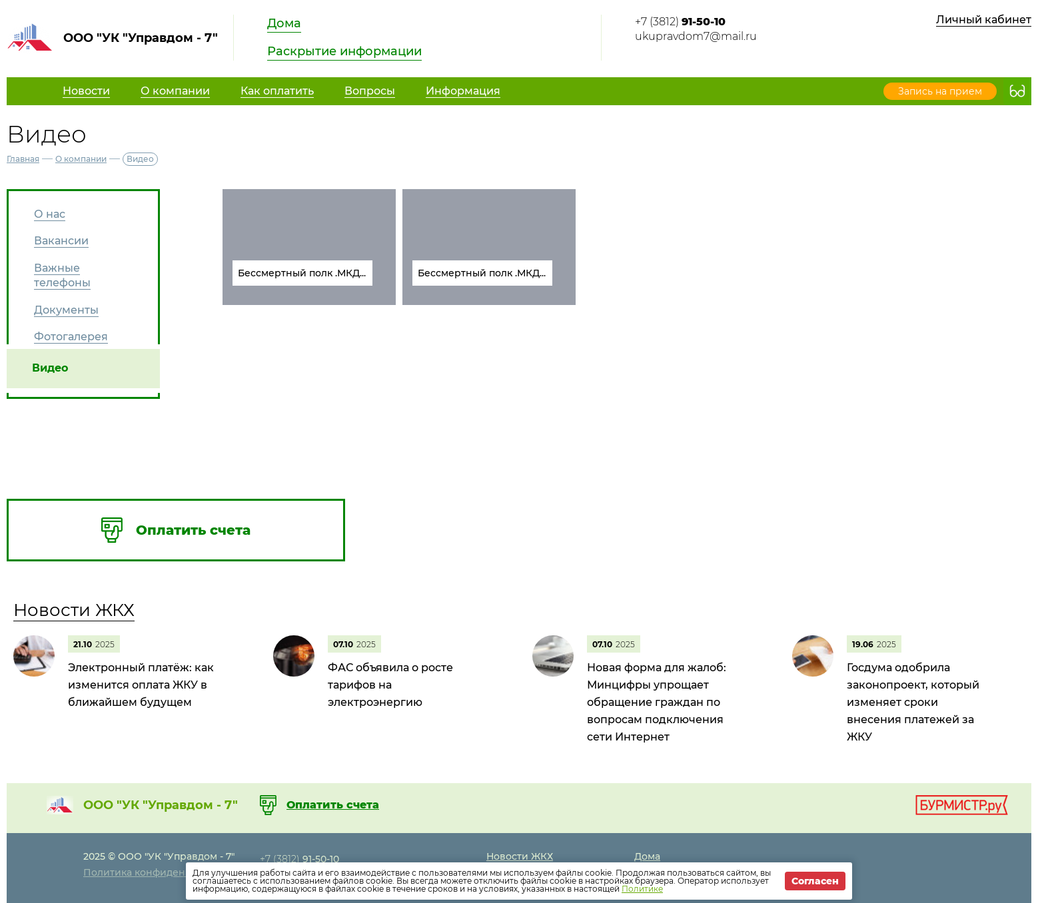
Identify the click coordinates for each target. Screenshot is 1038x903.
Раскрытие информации (344, 51)
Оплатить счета (332, 805)
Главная (23, 159)
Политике (642, 889)
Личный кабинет (983, 19)
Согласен (815, 881)
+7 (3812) (680, 21)
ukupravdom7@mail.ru (696, 36)
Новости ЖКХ (74, 610)
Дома (284, 23)
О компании (81, 159)
